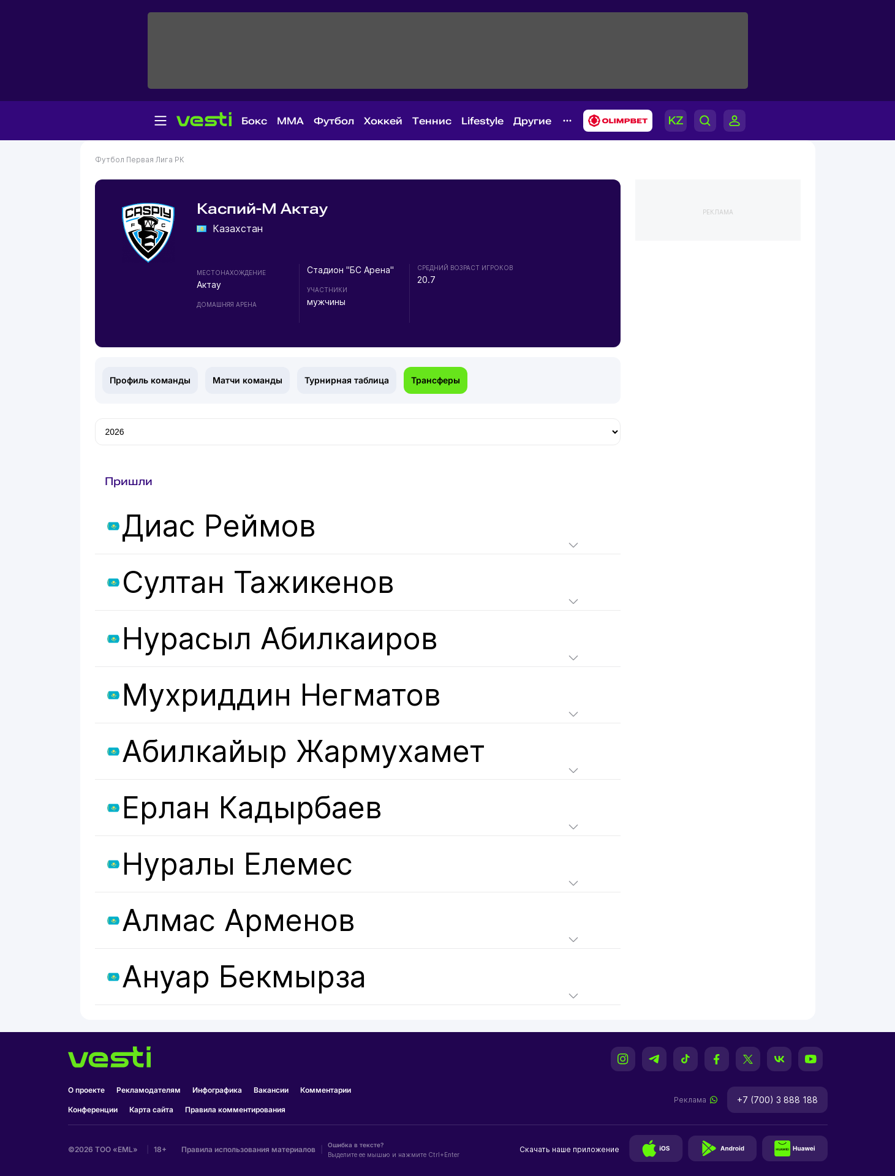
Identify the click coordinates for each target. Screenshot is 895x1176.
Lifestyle (482, 121)
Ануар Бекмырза (244, 977)
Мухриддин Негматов (281, 695)
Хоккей (383, 121)
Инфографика (217, 1090)
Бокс (254, 121)
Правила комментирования (235, 1109)
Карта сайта (151, 1109)
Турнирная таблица (346, 380)
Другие (532, 121)
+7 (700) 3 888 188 (777, 1100)
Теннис (431, 121)
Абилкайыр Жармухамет (303, 751)
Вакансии (271, 1090)
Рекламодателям (148, 1090)
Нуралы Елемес (237, 864)
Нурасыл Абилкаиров (280, 638)
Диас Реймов (219, 526)
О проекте (86, 1090)
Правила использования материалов (248, 1149)
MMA (290, 121)
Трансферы (435, 380)
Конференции (93, 1109)
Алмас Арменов (238, 920)
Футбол (334, 121)
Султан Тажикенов (258, 582)
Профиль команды (150, 380)
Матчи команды (247, 380)
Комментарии (325, 1090)
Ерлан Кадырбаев (252, 808)
